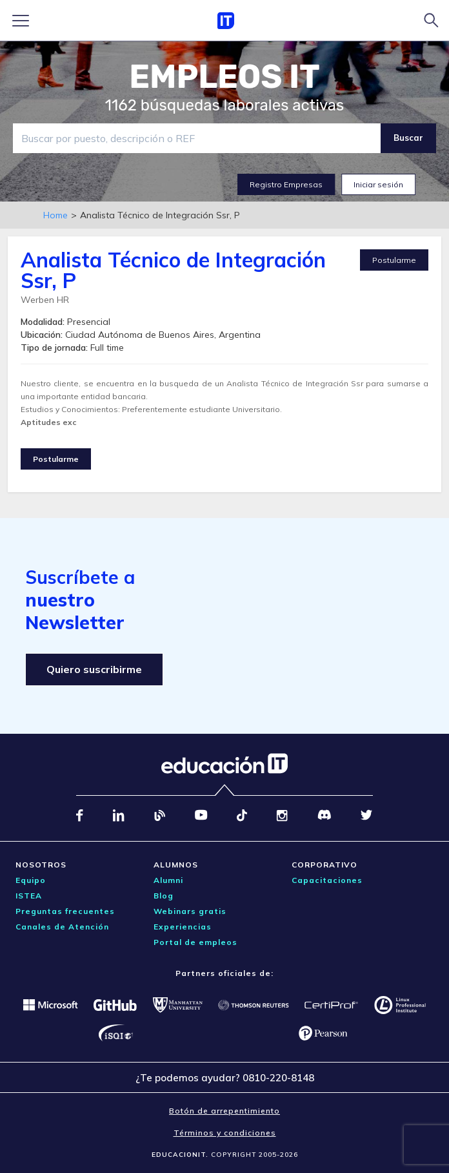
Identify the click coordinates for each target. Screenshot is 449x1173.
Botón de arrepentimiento (224, 1111)
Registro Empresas (286, 184)
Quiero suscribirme (94, 669)
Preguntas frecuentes (65, 911)
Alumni (168, 880)
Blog (164, 895)
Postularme (394, 260)
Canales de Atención (62, 926)
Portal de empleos (195, 942)
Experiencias (183, 926)
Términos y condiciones (225, 1132)
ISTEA (28, 895)
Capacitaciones (327, 880)
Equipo (30, 880)
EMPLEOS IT (224, 76)
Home (55, 215)
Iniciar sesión (378, 184)
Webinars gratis (190, 911)
